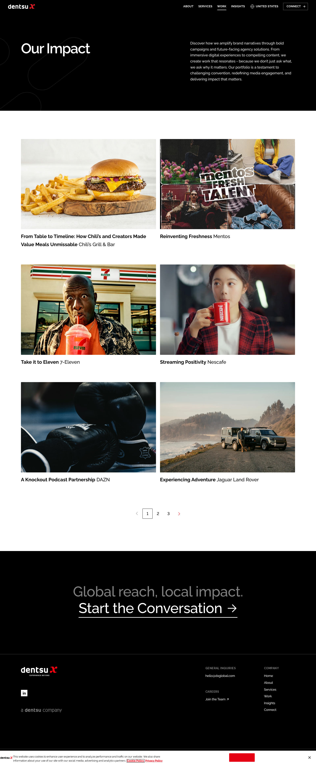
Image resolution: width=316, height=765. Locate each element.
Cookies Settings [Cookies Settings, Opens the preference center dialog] (242, 757)
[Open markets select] (264, 6)
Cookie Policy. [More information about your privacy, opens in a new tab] (135, 760)
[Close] (309, 757)
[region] (158, 758)
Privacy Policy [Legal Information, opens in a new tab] (154, 760)
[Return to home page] (21, 6)
